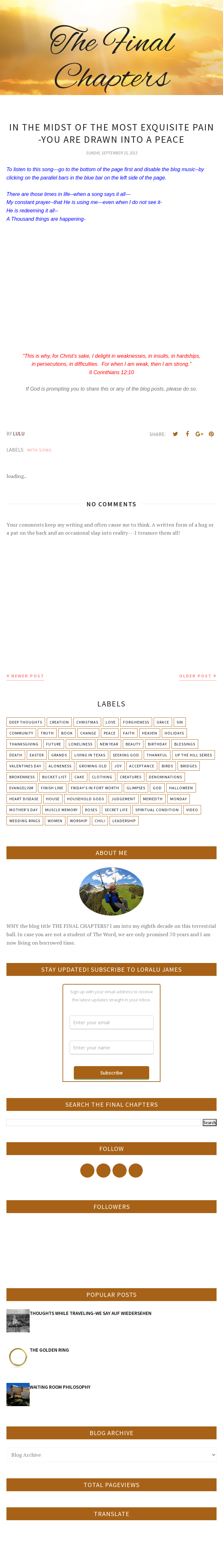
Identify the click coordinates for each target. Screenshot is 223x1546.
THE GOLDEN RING (49, 1350)
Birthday (157, 744)
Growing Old (93, 765)
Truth (47, 733)
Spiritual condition (157, 809)
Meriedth (153, 798)
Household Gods (85, 798)
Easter (37, 755)
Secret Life (116, 809)
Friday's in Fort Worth (95, 787)
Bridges (188, 765)
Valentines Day (25, 765)
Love (111, 722)
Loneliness (80, 744)
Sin (180, 722)
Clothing (102, 776)
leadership (124, 820)
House (53, 798)
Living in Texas (89, 755)
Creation (59, 722)
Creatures (130, 776)
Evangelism (21, 787)
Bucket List (54, 776)
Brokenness (22, 776)
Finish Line (52, 787)
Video (192, 809)
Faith (129, 733)
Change (88, 733)
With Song (39, 450)
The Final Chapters (112, 61)
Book (67, 733)
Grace (163, 722)
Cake (79, 776)
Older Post (195, 676)
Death (15, 755)
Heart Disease (24, 798)
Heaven (149, 733)
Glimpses (136, 787)
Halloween (181, 787)
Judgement (124, 798)
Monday (178, 798)
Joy (118, 765)
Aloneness (60, 765)
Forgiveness (136, 722)
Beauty (133, 744)
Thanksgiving (24, 744)
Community (21, 733)
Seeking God (126, 755)
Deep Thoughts (25, 722)
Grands (59, 755)
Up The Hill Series (193, 755)
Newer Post (27, 676)
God (157, 787)
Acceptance (141, 765)
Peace (110, 733)
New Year (109, 744)
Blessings (184, 744)
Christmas (87, 722)
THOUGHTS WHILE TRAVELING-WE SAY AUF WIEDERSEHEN (90, 1313)
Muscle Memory (61, 809)
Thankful (157, 755)
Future (53, 744)
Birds (167, 765)
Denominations (165, 776)
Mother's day (23, 809)
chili (100, 820)
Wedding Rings (24, 820)
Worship (78, 820)
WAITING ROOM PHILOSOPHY (60, 1387)
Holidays (174, 733)
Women (55, 820)
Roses (91, 809)
